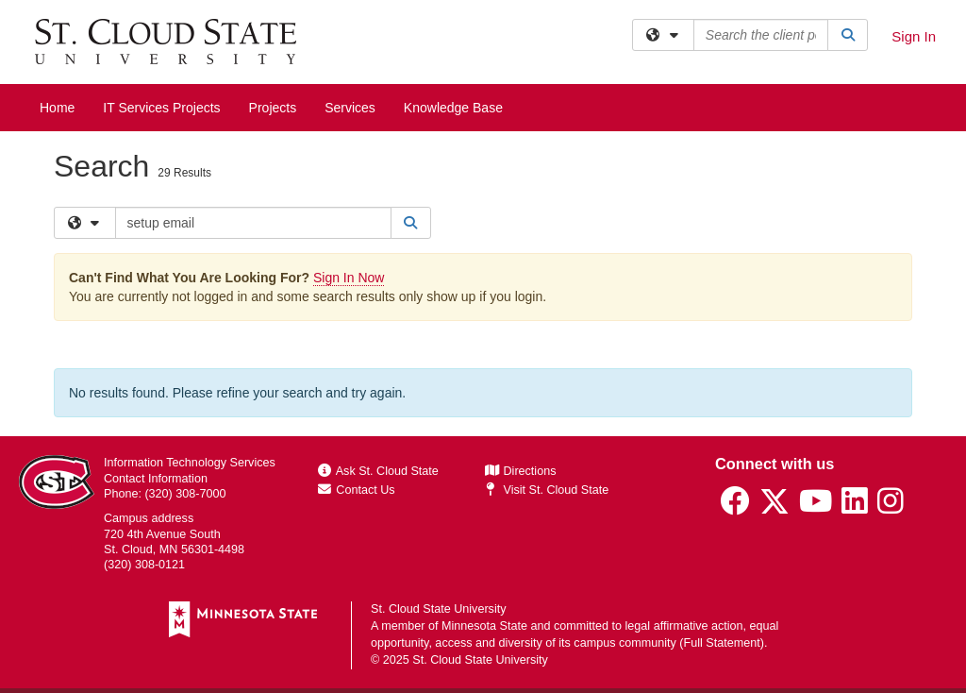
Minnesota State (484, 626)
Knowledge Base (453, 107)
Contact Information (156, 478)
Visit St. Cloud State (546, 490)
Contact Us (356, 490)
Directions (521, 471)
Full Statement (722, 643)
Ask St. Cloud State (378, 471)
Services (350, 107)
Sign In (913, 36)
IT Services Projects (161, 107)
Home (57, 107)
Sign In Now (348, 277)
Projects (273, 107)
